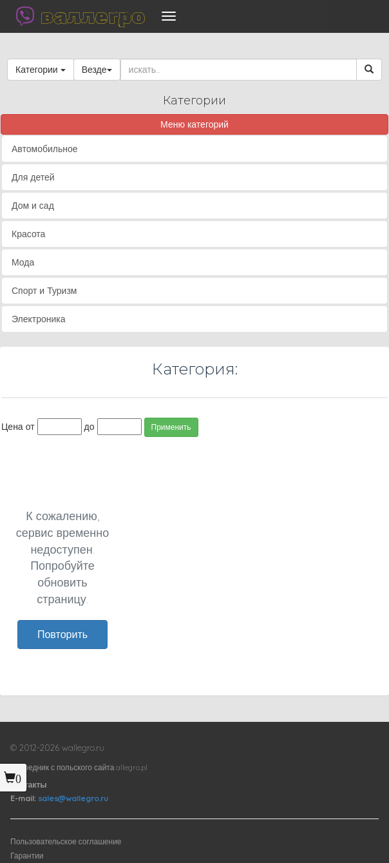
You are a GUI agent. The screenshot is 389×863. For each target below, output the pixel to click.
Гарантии (26, 855)
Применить (171, 427)
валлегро (93, 16)
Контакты (28, 785)
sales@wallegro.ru (73, 798)
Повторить (62, 634)
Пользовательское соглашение (66, 841)
